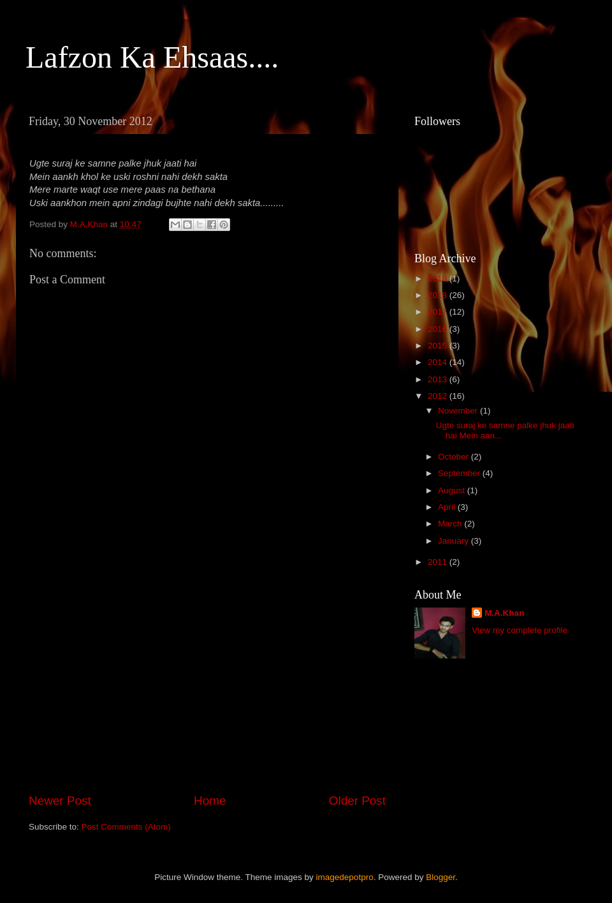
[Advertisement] (207, 686)
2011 (438, 562)
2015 (438, 345)
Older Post (357, 800)
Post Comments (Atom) (126, 827)
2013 (438, 379)
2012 (438, 396)
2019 (438, 278)
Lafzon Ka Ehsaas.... (152, 57)
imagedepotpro (345, 877)
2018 (438, 295)
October (454, 456)
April (448, 507)
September (460, 473)
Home (210, 800)
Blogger (440, 877)
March (451, 523)
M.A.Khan (504, 613)
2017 (438, 312)
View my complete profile (519, 630)
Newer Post (60, 800)
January (454, 541)
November (459, 410)
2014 (438, 362)
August (452, 490)
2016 (438, 329)
